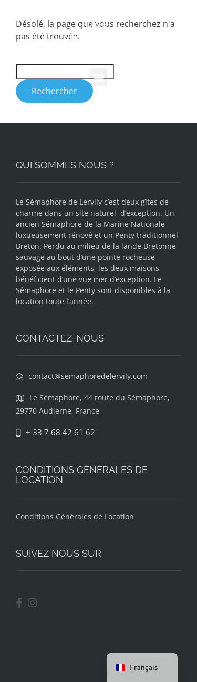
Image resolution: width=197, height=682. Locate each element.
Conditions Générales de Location (75, 516)
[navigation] (142, 667)
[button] (98, 77)
